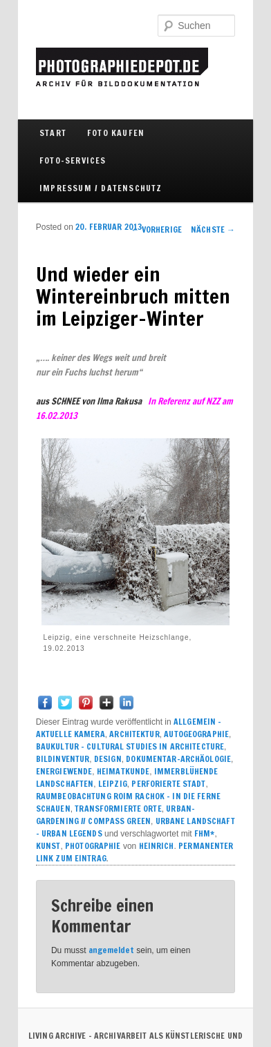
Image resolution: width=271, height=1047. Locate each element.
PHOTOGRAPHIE (92, 846)
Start (52, 133)
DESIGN (108, 759)
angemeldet (111, 950)
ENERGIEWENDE (64, 771)
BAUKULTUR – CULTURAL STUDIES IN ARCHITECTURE (130, 746)
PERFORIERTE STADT (168, 784)
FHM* (204, 833)
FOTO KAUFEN (115, 133)
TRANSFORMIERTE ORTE (118, 808)
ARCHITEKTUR (134, 734)
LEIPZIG (112, 784)
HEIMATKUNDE (123, 771)
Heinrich (156, 846)
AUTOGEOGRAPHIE (196, 734)
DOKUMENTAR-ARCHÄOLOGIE (178, 759)
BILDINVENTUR (62, 759)
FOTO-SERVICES (72, 160)
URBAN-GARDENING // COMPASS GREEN (115, 815)
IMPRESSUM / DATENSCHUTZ (100, 188)
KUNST (48, 846)
